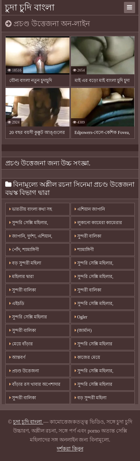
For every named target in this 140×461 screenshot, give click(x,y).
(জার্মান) (83, 330)
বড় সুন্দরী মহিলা (25, 263)
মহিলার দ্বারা (21, 276)
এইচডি (16, 303)
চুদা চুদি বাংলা (30, 7)
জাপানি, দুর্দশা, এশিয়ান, (30, 236)
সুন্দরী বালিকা (88, 236)
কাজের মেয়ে (87, 357)
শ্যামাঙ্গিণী (84, 249)
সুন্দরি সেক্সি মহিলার (28, 317)
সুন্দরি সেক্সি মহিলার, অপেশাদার (28, 224)
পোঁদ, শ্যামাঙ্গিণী (24, 249)
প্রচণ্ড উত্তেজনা (24, 370)
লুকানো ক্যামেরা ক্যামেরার (98, 222)
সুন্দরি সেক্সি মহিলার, (94, 263)
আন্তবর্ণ (17, 357)
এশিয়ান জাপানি (90, 209)
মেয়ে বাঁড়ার (21, 343)
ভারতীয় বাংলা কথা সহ (30, 209)
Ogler (81, 317)
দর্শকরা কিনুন (70, 449)
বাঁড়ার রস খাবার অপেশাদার (34, 384)
